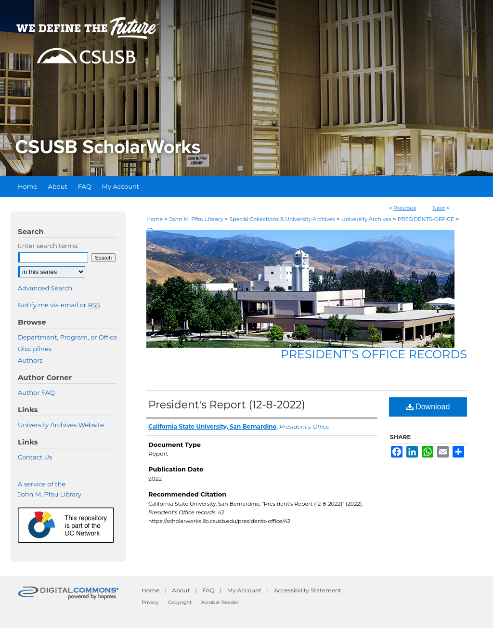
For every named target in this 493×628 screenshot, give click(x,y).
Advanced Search (45, 288)
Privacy (150, 602)
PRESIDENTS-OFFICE (426, 219)
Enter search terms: (48, 245)
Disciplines (35, 349)
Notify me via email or (59, 305)
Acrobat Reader (220, 602)
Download (428, 407)
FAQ (208, 590)
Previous (404, 208)
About (181, 590)
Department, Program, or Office (67, 337)
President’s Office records (374, 354)
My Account (244, 590)
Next (438, 208)
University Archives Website (61, 425)
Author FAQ (36, 392)
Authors (30, 360)
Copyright (180, 602)
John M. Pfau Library (196, 219)
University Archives (366, 219)
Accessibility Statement (307, 590)
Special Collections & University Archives (282, 219)
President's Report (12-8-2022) (226, 404)
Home (154, 219)
